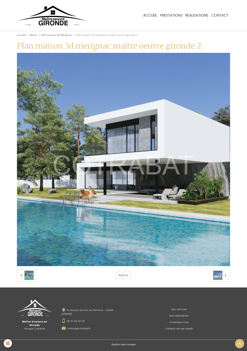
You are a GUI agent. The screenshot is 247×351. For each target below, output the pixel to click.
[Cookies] (8, 343)
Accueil (150, 15)
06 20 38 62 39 (75, 321)
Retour (123, 275)
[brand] (53, 15)
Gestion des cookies (123, 344)
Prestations (171, 15)
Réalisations (196, 15)
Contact (220, 15)
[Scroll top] (239, 343)
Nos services (179, 309)
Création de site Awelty (179, 328)
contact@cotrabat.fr (79, 328)
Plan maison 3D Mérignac (56, 35)
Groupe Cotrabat (34, 328)
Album (33, 35)
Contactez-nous (179, 322)
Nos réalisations (179, 315)
